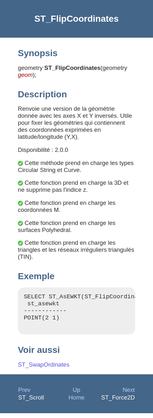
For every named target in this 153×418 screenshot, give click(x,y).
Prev (24, 394)
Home (76, 402)
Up (76, 394)
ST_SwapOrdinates (43, 369)
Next (129, 394)
